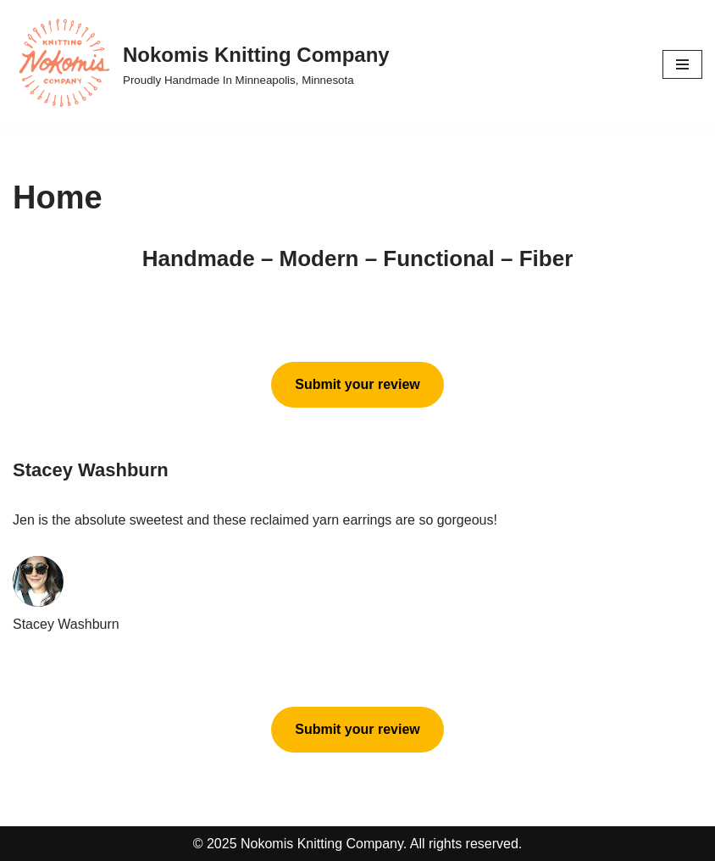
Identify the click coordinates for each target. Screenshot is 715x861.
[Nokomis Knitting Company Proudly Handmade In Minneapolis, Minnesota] (201, 64)
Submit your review (357, 384)
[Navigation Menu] (682, 64)
